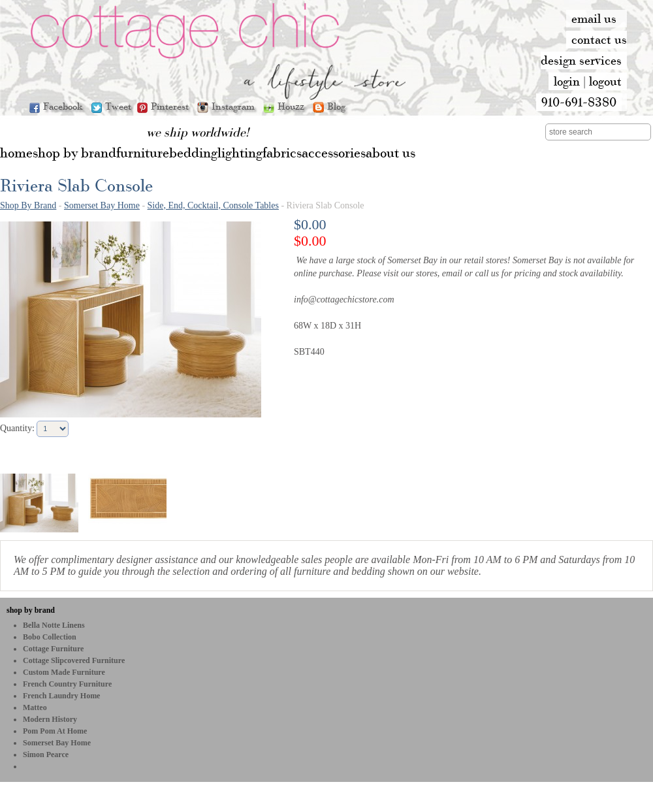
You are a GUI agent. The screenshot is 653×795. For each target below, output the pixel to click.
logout (605, 81)
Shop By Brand (28, 205)
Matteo (35, 707)
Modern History (50, 719)
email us (593, 18)
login (567, 81)
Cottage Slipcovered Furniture (74, 660)
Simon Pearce (46, 754)
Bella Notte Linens (54, 625)
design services (581, 60)
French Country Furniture (67, 684)
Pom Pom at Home (55, 731)
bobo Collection (49, 636)
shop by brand (31, 610)
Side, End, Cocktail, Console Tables (213, 205)
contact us (599, 39)
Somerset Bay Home (102, 205)
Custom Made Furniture (64, 672)
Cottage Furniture (53, 648)
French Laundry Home (61, 695)
